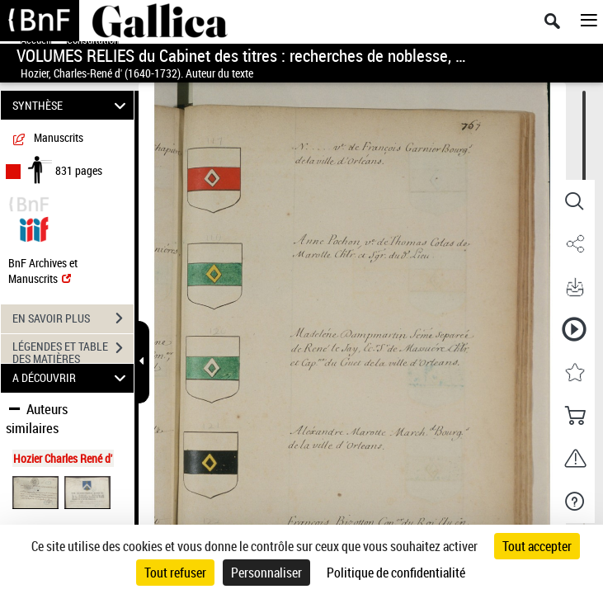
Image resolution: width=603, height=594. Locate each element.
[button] (574, 201)
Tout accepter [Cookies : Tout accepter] (537, 546)
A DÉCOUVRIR (71, 378)
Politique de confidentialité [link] (396, 572)
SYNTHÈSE (71, 105)
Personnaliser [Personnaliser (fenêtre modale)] (266, 572)
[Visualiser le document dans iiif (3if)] (33, 227)
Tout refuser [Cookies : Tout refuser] (175, 572)
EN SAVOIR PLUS (73, 318)
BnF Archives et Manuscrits (43, 270)
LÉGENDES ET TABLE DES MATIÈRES (73, 350)
